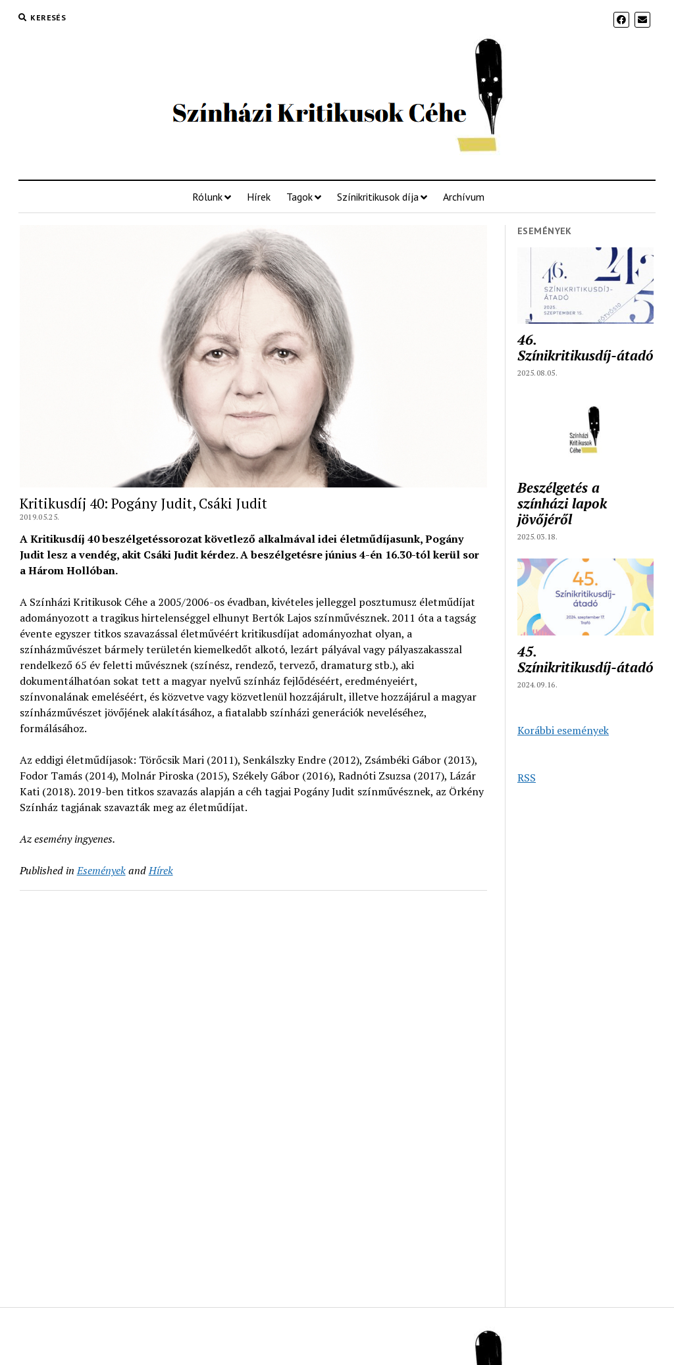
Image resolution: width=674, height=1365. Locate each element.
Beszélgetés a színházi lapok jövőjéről (562, 503)
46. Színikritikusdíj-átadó (585, 347)
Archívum (463, 196)
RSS (526, 777)
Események (101, 870)
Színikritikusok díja (378, 196)
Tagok (299, 196)
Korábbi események (563, 730)
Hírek (259, 196)
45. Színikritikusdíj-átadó (585, 659)
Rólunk (207, 196)
